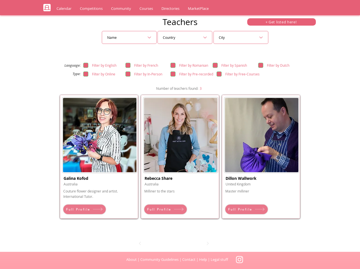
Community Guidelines (159, 259)
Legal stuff (219, 259)
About (131, 259)
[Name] (129, 37)
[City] (240, 37)
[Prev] (140, 243)
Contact (189, 259)
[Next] (207, 243)
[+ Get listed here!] (281, 22)
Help (203, 259)
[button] (64, 8)
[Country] (185, 37)
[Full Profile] (84, 209)
